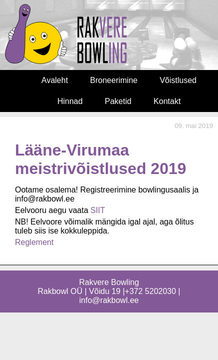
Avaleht (54, 80)
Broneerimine (114, 80)
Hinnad (70, 101)
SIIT (97, 210)
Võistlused (178, 80)
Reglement (34, 242)
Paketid (118, 101)
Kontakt (167, 101)
